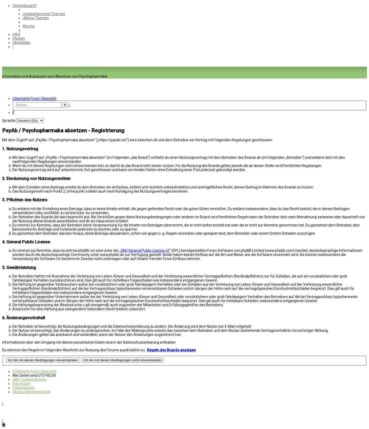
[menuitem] (44, 14)
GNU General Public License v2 (145, 250)
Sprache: (9, 120)
